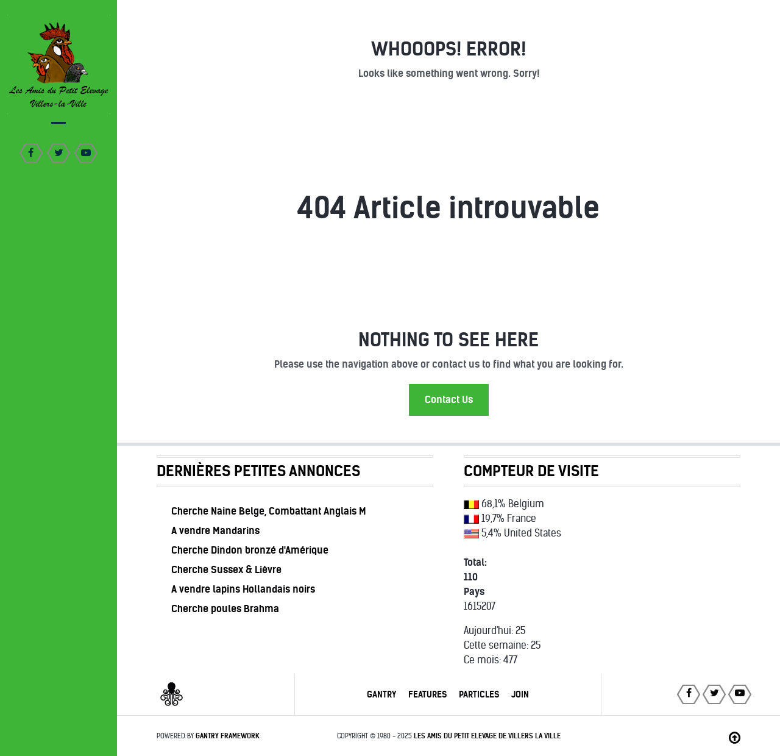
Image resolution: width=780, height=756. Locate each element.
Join (520, 694)
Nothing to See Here (448, 340)
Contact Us (449, 399)
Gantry (381, 694)
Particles (479, 694)
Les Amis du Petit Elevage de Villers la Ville (487, 736)
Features (427, 694)
